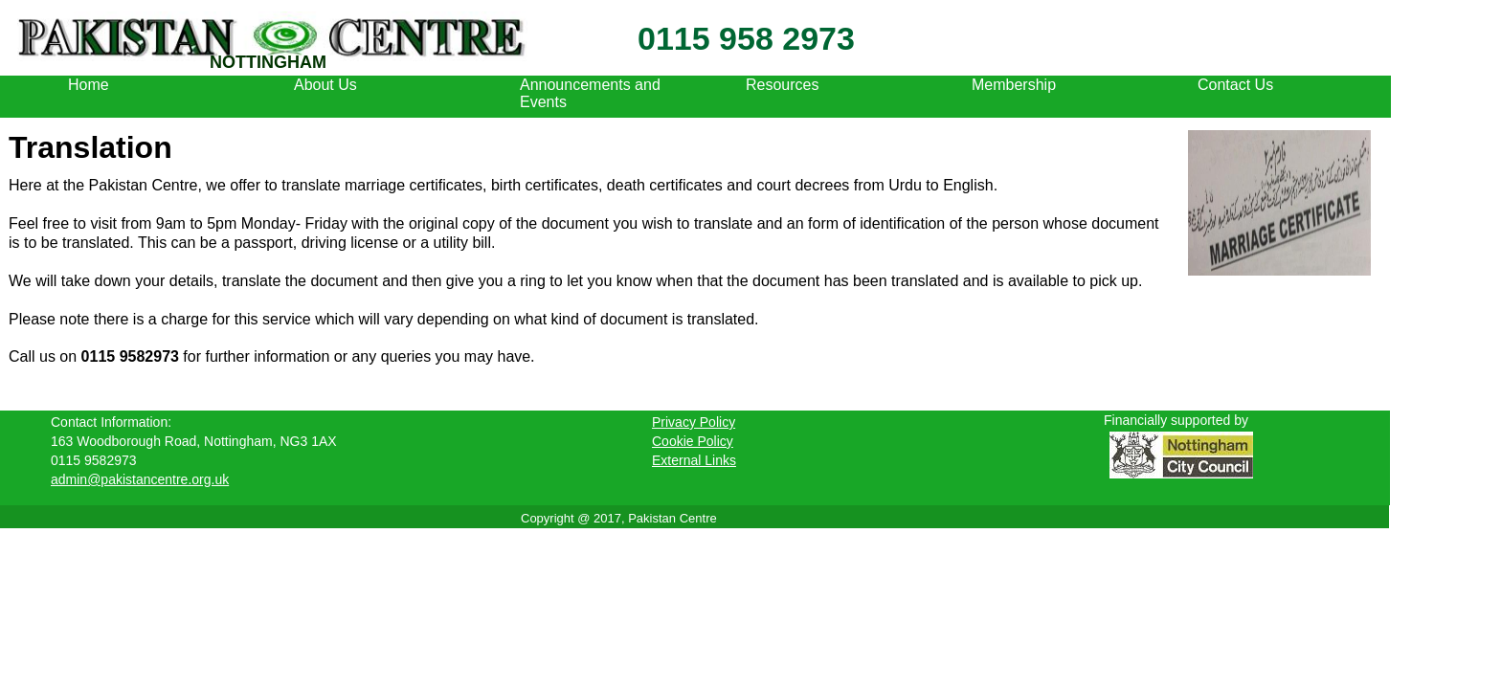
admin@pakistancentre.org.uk (140, 479)
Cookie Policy (692, 441)
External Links (694, 460)
